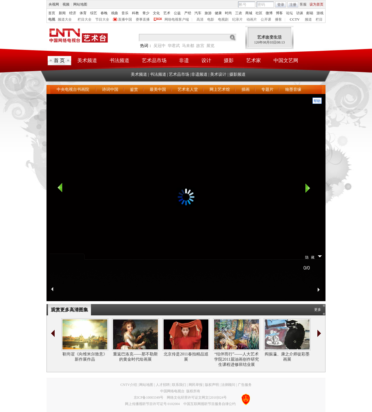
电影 (210, 19)
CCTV (295, 19)
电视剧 (223, 19)
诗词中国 (110, 89)
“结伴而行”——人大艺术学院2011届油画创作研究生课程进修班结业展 (236, 359)
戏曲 (114, 13)
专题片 (267, 89)
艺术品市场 (154, 60)
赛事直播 (143, 19)
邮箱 (309, 13)
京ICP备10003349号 (149, 397)
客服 (303, 4)
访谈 (299, 13)
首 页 (59, 60)
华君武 (174, 46)
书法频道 (119, 60)
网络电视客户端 (176, 19)
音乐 (124, 13)
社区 (258, 13)
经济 (72, 13)
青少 (145, 13)
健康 (218, 13)
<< (53, 333)
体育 (83, 13)
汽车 (197, 13)
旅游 (208, 13)
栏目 (319, 19)
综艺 (93, 13)
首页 (51, 13)
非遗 (184, 60)
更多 (317, 310)
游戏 (319, 13)
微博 (269, 13)
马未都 (188, 46)
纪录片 (237, 19)
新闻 (62, 13)
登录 (280, 5)
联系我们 (179, 385)
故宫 (200, 46)
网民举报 (196, 385)
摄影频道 (237, 74)
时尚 (228, 13)
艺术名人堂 (188, 89)
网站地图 (80, 4)
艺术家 (253, 60)
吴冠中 (159, 46)
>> (319, 333)
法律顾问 (228, 385)
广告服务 (245, 385)
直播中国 (125, 19)
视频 (65, 4)
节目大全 (102, 19)
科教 (135, 13)
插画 (246, 89)
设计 (206, 60)
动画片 (251, 19)
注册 (292, 5)
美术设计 (218, 74)
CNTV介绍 (128, 385)
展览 (210, 46)
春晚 (104, 13)
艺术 (166, 13)
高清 (199, 19)
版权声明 (212, 385)
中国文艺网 (285, 60)
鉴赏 (134, 89)
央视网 (54, 4)
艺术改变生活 (269, 37)
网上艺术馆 (220, 89)
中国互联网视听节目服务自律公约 (209, 404)
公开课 (266, 19)
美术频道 (87, 60)
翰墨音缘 (293, 89)
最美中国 (158, 89)
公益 (177, 13)
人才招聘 (163, 385)
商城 (248, 13)
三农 (238, 13)
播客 (278, 19)
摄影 (229, 60)
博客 (279, 13)
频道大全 (65, 19)
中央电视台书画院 (73, 89)
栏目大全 (85, 19)
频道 (308, 19)
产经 (187, 13)
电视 (51, 19)
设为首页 (316, 4)
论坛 (289, 13)
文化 (156, 13)
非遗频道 (199, 74)
